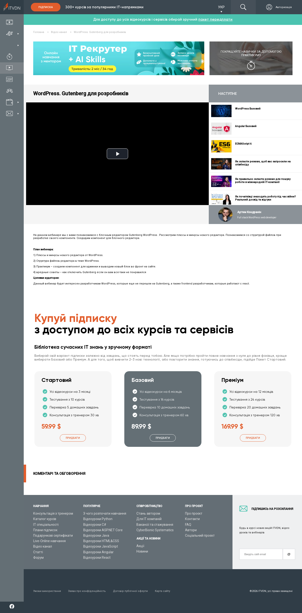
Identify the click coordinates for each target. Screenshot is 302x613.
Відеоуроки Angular (98, 552)
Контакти (192, 519)
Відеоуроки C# (94, 524)
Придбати (73, 437)
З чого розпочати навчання (104, 513)
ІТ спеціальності (46, 524)
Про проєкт (193, 513)
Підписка (45, 7)
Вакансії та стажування (154, 524)
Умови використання (47, 591)
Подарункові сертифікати (53, 535)
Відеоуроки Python (97, 519)
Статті (38, 552)
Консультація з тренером (53, 513)
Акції (140, 546)
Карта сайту (162, 591)
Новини (142, 551)
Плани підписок (45, 530)
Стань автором (148, 513)
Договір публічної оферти (130, 591)
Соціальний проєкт (200, 535)
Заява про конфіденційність (87, 591)
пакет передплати (215, 19)
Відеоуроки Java (96, 535)
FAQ (188, 524)
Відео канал (42, 546)
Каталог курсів (44, 519)
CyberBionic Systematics (155, 530)
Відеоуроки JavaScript (100, 546)
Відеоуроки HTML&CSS (101, 541)
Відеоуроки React (97, 557)
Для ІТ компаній (149, 519)
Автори (191, 530)
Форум (38, 557)
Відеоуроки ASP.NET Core (103, 530)
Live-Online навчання (49, 541)
